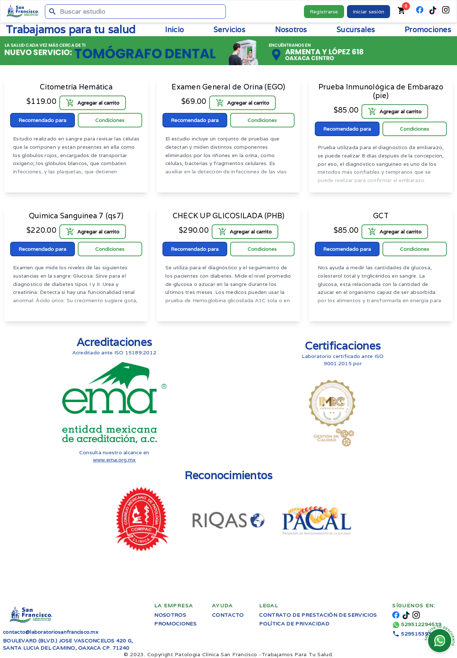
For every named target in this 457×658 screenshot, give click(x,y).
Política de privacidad (294, 623)
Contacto (228, 615)
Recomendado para (42, 120)
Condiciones (109, 120)
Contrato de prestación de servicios (318, 615)
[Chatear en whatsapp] (439, 640)
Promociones (428, 29)
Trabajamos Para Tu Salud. (254, 654)
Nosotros (170, 615)
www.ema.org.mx (114, 459)
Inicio (174, 29)
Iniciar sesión (369, 11)
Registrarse (324, 11)
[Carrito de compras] (401, 11)
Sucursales (356, 29)
